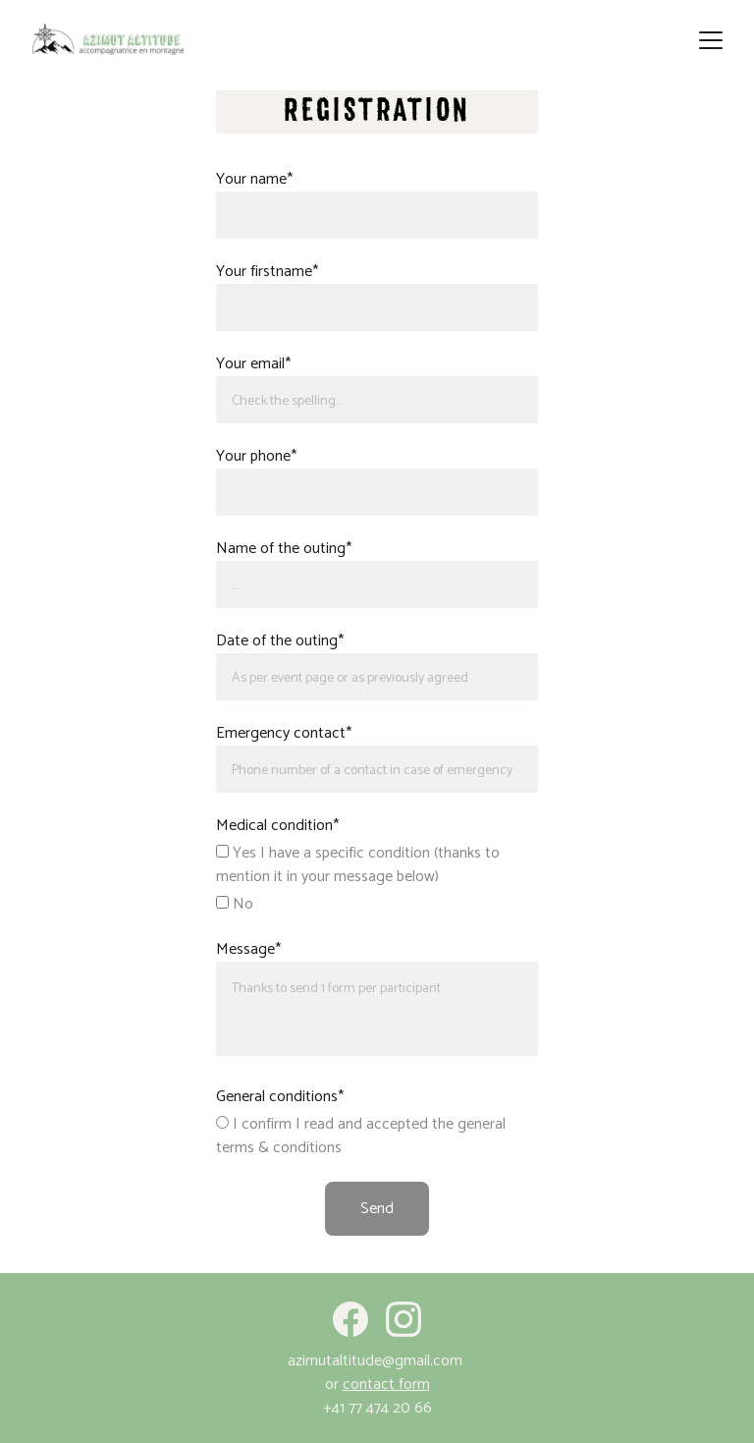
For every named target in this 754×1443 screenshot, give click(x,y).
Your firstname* (267, 271)
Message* (248, 949)
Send (377, 1208)
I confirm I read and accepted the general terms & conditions (361, 1136)
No (234, 904)
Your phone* (256, 456)
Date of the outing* (280, 641)
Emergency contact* (283, 733)
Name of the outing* (283, 548)
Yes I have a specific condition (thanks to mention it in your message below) (358, 865)
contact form (386, 1384)
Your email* (253, 364)
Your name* (254, 179)
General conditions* (280, 1096)
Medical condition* (277, 825)
